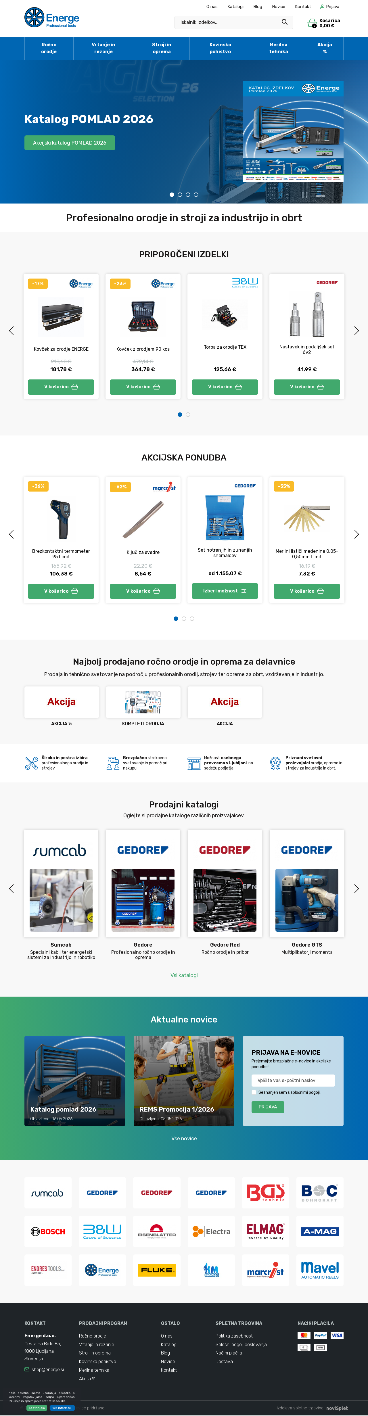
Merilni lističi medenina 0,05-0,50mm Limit (307, 553)
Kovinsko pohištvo (220, 48)
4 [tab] (196, 194)
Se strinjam (37, 1408)
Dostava (224, 1362)
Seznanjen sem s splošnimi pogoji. (289, 1092)
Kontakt (303, 6)
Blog (257, 6)
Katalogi (235, 6)
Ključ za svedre (143, 552)
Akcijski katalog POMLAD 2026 (70, 142)
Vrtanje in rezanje (103, 48)
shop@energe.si (48, 1370)
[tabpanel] (184, 132)
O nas (212, 6)
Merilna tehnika (278, 48)
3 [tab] (188, 194)
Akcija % (324, 48)
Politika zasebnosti (235, 1336)
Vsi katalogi (184, 975)
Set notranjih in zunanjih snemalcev (225, 552)
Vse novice (184, 1138)
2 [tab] (180, 194)
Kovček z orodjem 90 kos (143, 349)
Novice (278, 6)
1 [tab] (172, 194)
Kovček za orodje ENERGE (61, 349)
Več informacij (62, 1408)
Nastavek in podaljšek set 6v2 (306, 349)
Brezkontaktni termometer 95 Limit (61, 553)
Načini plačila (229, 1353)
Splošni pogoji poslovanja (241, 1345)
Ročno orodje (49, 48)
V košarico (61, 387)
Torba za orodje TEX (225, 347)
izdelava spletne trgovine (300, 1408)
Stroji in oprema (161, 48)
